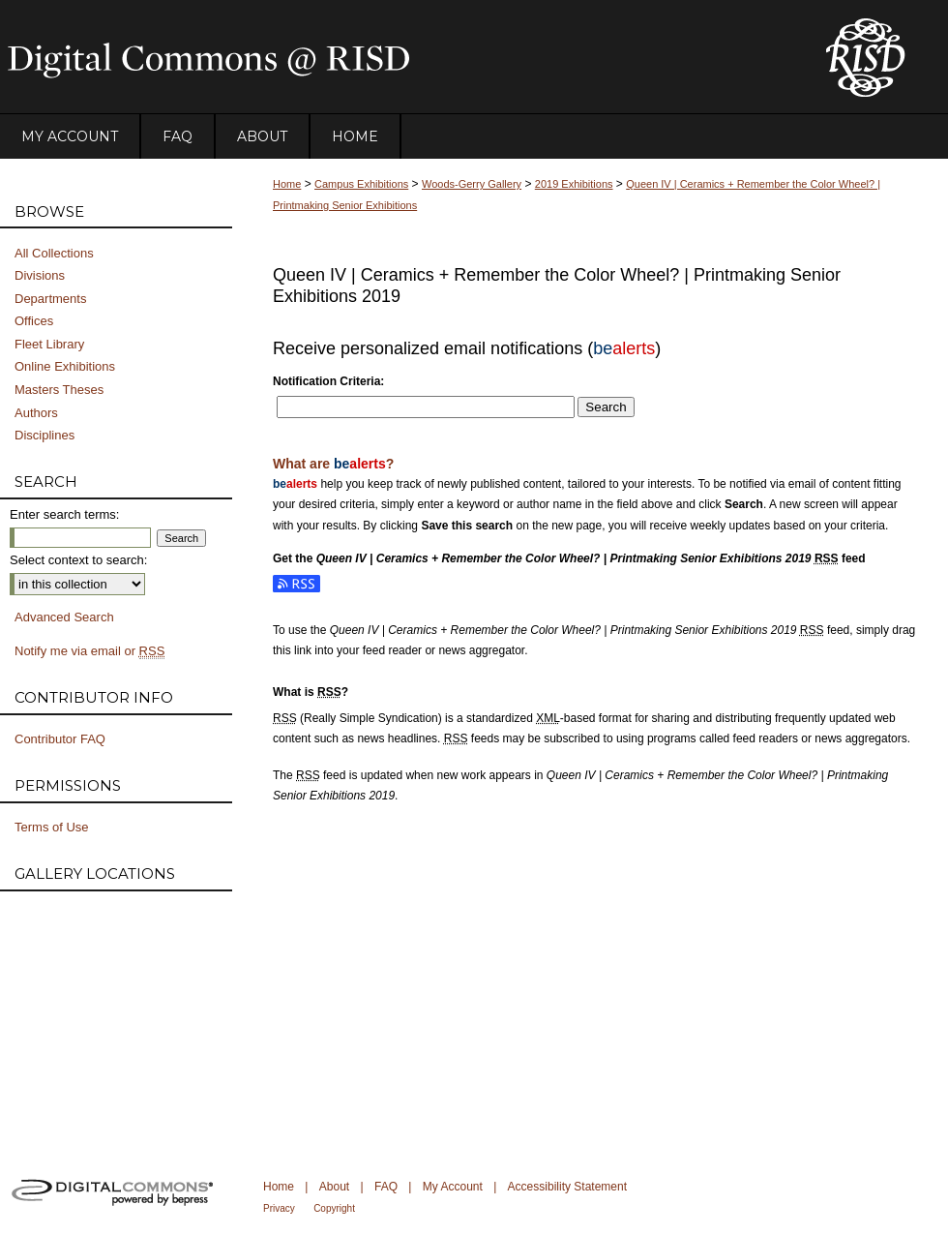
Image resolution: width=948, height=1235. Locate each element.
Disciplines (44, 435)
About (334, 1186)
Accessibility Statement (567, 1186)
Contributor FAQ (60, 739)
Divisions (40, 275)
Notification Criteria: (328, 381)
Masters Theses (59, 389)
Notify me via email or (89, 651)
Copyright (334, 1208)
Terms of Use (52, 827)
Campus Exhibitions (361, 184)
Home (287, 184)
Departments (50, 298)
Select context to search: (78, 560)
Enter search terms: (64, 514)
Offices (34, 321)
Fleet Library (49, 344)
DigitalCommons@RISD (396, 57)
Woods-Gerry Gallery (471, 184)
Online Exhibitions (65, 366)
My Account (453, 1186)
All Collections (54, 253)
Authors (36, 413)
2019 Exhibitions (574, 184)
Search (605, 407)
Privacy (279, 1208)
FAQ (386, 1186)
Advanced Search (64, 617)
